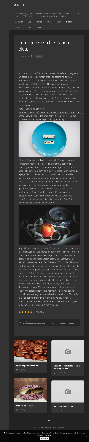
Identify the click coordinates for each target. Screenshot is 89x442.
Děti (26, 23)
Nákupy (58, 23)
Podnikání (75, 23)
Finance (34, 23)
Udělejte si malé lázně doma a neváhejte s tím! (67, 369)
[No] (86, 436)
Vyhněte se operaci (24, 408)
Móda (49, 23)
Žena (16, 29)
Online (66, 23)
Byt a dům (18, 23)
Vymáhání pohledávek (63, 408)
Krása (42, 23)
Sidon (19, 4)
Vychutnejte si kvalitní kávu (28, 368)
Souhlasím (44, 438)
